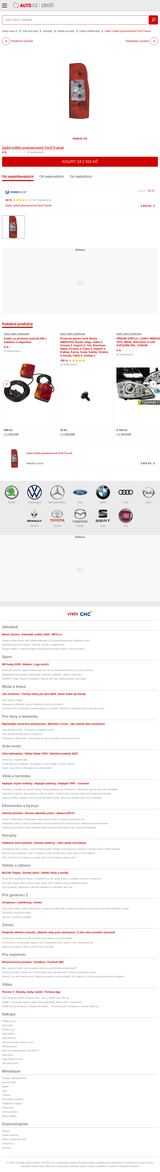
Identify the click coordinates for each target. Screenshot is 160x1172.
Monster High (9, 1082)
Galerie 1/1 (80, 138)
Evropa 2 (6, 1147)
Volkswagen (34, 494)
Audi (125, 494)
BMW (103, 494)
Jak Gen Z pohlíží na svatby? (17, 917)
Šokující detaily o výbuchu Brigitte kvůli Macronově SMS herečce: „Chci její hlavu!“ (43, 649)
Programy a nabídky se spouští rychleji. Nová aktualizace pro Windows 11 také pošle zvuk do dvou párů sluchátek (59, 789)
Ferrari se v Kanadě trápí (14, 759)
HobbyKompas (9, 1046)
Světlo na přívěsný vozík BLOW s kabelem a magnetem (25, 340)
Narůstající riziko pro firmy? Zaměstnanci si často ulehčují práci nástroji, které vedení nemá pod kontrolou (55, 823)
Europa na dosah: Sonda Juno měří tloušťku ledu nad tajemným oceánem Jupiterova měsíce (49, 972)
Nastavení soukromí (107, 1166)
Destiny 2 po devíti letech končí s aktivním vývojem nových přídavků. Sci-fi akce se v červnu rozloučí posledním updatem (63, 976)
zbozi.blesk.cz (9, 1038)
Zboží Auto (7, 1055)
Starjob (5, 1131)
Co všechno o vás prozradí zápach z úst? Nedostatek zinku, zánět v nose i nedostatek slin (47, 942)
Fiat (125, 517)
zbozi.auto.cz (10, 31)
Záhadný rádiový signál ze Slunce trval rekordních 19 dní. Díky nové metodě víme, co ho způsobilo (52, 798)
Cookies (91, 1166)
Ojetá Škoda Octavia (12, 1059)
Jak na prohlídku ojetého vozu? (18, 1042)
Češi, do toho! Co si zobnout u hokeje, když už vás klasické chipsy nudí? (38, 857)
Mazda (80, 517)
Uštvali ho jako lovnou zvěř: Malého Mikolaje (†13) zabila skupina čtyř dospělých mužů (45, 640)
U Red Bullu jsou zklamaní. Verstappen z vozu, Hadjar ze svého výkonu (38, 764)
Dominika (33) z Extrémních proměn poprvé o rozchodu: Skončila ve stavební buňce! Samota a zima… (54, 708)
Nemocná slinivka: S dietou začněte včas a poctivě (27, 946)
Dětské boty (8, 1107)
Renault (34, 517)
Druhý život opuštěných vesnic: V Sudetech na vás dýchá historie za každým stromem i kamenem (51, 878)
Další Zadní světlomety (16, 333)
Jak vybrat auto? (10, 1063)
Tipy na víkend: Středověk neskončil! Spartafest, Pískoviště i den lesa (37, 887)
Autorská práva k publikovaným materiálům (100, 1162)
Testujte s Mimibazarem (14, 1078)
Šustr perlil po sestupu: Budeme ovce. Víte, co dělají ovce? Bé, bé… (36, 998)
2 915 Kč (145, 205)
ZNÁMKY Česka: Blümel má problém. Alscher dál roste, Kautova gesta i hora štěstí (44, 678)
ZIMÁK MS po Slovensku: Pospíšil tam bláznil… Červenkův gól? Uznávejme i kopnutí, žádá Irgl (50, 1006)
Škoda (11, 494)
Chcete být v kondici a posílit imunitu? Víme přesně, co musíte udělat (37, 938)
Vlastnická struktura (129, 1166)
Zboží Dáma (8, 1033)
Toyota (57, 517)
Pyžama (6, 1095)
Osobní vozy (8, 1029)
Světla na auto (66, 31)
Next (153, 384)
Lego (4, 1091)
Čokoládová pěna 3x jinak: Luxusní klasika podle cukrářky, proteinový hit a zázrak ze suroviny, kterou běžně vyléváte (61, 849)
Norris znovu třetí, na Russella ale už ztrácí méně (27, 768)
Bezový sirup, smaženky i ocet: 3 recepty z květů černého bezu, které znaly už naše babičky (48, 853)
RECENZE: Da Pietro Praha (16, 912)
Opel (148, 494)
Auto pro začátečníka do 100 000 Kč (20, 1050)
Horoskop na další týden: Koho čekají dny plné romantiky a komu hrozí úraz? (41, 738)
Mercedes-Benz (57, 494)
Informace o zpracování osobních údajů (65, 1166)
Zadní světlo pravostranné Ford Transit (33, 147)
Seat (103, 517)
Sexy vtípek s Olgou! (12, 700)
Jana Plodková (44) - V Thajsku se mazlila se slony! (28, 730)
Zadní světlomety (89, 31)
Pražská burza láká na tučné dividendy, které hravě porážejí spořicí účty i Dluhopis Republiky (49, 827)
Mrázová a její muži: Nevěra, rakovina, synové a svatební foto (33, 644)
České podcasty (10, 1135)
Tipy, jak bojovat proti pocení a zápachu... (23, 734)
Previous (7, 384)
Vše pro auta (30, 31)
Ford (80, 494)
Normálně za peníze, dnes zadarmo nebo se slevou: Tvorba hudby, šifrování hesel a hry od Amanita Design (56, 793)
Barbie (5, 1086)
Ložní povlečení (10, 1112)
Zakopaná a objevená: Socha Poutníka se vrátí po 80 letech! (32, 704)
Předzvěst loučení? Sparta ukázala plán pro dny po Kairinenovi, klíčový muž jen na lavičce (47, 670)
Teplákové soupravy (12, 1103)
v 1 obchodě (11, 434)
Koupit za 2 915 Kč (80, 162)
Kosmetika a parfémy (12, 1099)
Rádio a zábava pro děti (14, 1139)
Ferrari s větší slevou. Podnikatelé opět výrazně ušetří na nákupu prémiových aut (43, 819)
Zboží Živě (7, 1025)
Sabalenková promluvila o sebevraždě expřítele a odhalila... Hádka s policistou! (42, 674)
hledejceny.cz (9, 1021)
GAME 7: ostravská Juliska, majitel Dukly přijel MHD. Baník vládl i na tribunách (42, 1002)
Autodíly (48, 31)
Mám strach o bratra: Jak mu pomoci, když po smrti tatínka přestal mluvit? (39, 968)
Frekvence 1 (8, 1143)
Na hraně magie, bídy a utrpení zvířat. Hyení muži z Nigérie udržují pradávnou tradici (45, 883)
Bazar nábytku (9, 1116)
